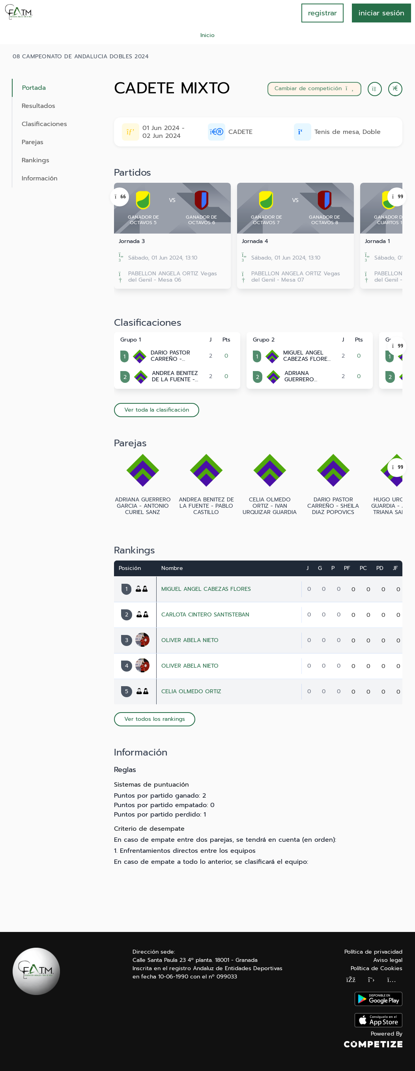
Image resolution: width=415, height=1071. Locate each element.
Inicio (207, 35)
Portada (34, 88)
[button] (395, 89)
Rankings (35, 160)
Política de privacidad (373, 952)
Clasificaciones (44, 124)
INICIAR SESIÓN (381, 13)
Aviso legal (387, 960)
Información (40, 178)
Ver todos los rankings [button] (154, 719)
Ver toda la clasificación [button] (156, 410)
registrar (322, 13)
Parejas (32, 142)
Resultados (38, 106)
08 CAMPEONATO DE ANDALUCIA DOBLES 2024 (80, 57)
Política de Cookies (376, 968)
